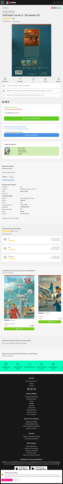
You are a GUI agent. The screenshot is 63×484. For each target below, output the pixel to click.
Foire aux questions (31, 446)
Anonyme (11, 256)
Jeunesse (31, 405)
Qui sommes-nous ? (31, 381)
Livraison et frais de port (31, 448)
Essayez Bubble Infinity (31, 424)
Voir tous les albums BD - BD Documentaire (14, 343)
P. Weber (6, 324)
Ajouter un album (31, 428)
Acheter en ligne (31, 453)
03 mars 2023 (56, 238)
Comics (31, 401)
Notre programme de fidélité (31, 426)
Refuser (17, 480)
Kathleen (6, 8)
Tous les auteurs (31, 414)
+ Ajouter (11, 177)
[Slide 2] (31, 74)
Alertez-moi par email (31, 118)
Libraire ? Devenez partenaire (31, 436)
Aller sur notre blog (7, 355)
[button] (15, 50)
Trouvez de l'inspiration (31, 396)
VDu (9, 247)
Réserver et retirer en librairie (31, 455)
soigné (17, 113)
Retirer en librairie (31, 135)
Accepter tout (7, 480)
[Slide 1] (28, 74)
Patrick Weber (24, 198)
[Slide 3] (34, 74)
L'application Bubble (31, 422)
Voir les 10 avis (7, 21)
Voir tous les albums (7, 272)
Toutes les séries (31, 412)
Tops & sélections (31, 410)
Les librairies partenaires (31, 438)
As (9, 238)
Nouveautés (31, 407)
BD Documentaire (25, 189)
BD (21, 187)
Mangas (31, 403)
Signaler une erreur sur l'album (10, 218)
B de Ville (31, 198)
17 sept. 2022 (56, 256)
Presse (32, 383)
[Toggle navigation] (2, 2)
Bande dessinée (31, 399)
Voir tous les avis (6, 234)
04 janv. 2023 (56, 247)
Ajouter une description (8, 172)
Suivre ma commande (31, 450)
